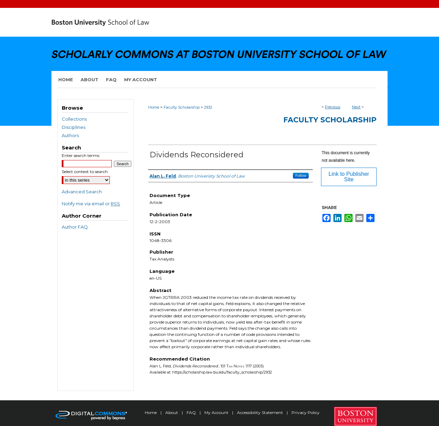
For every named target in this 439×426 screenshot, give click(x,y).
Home (153, 107)
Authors (70, 135)
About (172, 412)
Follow (300, 175)
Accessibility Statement (260, 412)
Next (356, 107)
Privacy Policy (306, 412)
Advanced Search (82, 191)
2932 (208, 107)
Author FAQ (75, 227)
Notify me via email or (91, 203)
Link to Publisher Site (349, 176)
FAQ (192, 412)
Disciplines (73, 127)
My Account (216, 412)
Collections (74, 119)
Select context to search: (85, 171)
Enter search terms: (81, 155)
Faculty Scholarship (182, 107)
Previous (332, 107)
